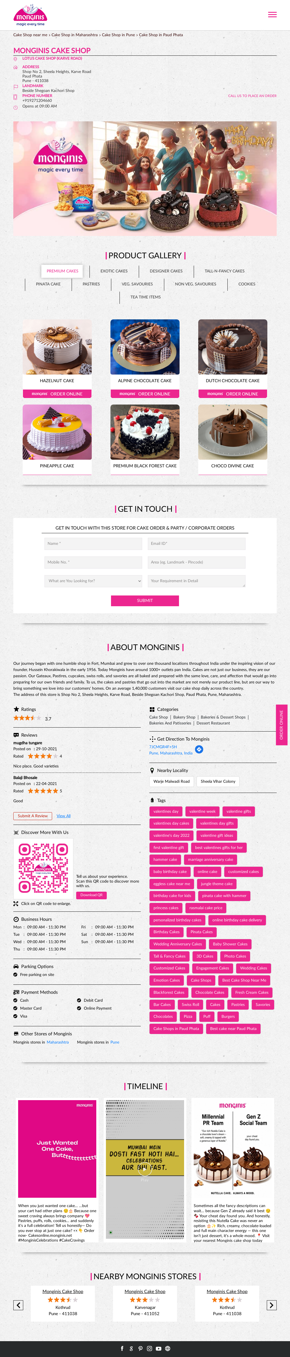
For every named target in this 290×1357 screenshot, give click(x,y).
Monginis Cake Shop (62, 1291)
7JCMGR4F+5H (163, 747)
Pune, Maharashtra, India (171, 753)
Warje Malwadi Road (171, 782)
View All (64, 816)
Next (272, 1305)
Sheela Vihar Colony (218, 782)
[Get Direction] (199, 753)
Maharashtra (58, 1042)
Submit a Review (33, 816)
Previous (18, 1305)
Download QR (91, 895)
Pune (114, 1042)
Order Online (57, 394)
